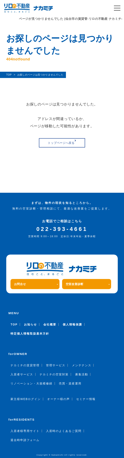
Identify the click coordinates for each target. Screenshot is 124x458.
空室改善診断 (88, 284)
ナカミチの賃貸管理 (25, 365)
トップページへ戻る (62, 141)
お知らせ (30, 324)
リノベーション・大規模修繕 (31, 383)
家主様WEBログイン (25, 399)
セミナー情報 (86, 399)
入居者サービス (21, 374)
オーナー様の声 (58, 399)
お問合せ (36, 284)
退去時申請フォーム (25, 440)
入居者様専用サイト (25, 431)
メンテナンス (81, 365)
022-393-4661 (62, 229)
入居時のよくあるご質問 (63, 431)
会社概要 (49, 324)
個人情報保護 (72, 324)
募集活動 (81, 374)
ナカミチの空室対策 (54, 374)
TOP (14, 324)
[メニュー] (117, 8)
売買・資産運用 (70, 383)
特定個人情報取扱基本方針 (29, 333)
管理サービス (55, 365)
